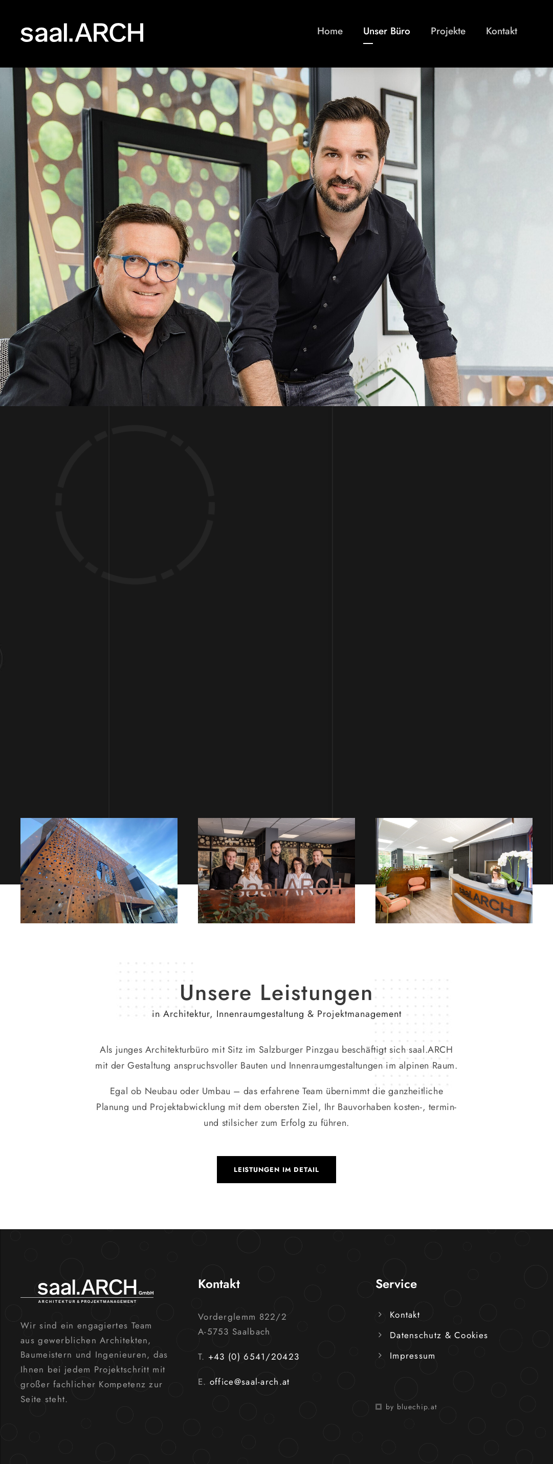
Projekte (448, 31)
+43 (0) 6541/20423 (253, 1356)
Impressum (413, 1355)
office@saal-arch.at (250, 1382)
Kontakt (501, 31)
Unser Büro (386, 31)
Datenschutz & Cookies (439, 1335)
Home (330, 31)
